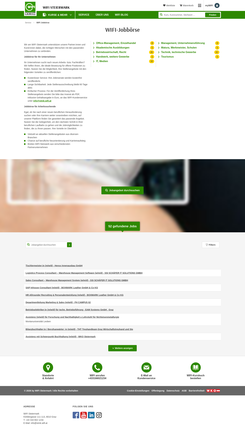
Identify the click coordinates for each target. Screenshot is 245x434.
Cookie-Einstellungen (138, 390)
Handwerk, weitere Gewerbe (112, 56)
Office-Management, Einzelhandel (116, 43)
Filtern (210, 245)
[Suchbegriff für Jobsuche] (49, 245)
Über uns (102, 14)
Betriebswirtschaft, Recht (111, 52)
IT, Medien (102, 61)
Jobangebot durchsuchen (122, 190)
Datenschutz (173, 390)
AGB (184, 390)
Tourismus (167, 56)
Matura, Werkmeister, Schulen (179, 47)
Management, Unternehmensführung (183, 43)
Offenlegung (158, 390)
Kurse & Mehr (55, 15)
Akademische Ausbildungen (113, 47)
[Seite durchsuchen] (189, 15)
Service (83, 14)
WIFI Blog (121, 14)
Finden (212, 15)
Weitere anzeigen (124, 347)
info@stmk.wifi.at (42, 101)
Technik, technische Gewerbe (178, 52)
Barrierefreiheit (196, 390)
